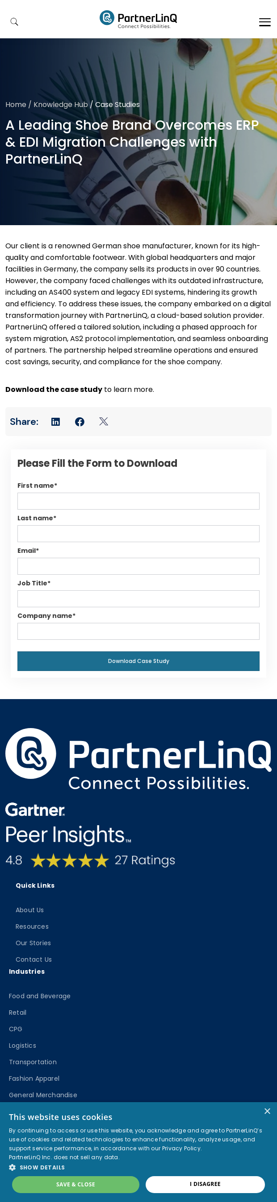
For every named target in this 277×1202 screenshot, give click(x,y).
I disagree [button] (205, 1184)
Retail (17, 1012)
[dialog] (138, 1152)
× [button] (267, 1111)
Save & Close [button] (75, 1184)
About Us (30, 910)
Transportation (33, 1062)
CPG (16, 1029)
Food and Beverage (40, 996)
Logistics (22, 1045)
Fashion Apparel (34, 1078)
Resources (32, 926)
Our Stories (33, 943)
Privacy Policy (181, 1148)
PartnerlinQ (138, 19)
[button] (138, 1167)
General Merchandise (43, 1095)
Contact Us (34, 959)
